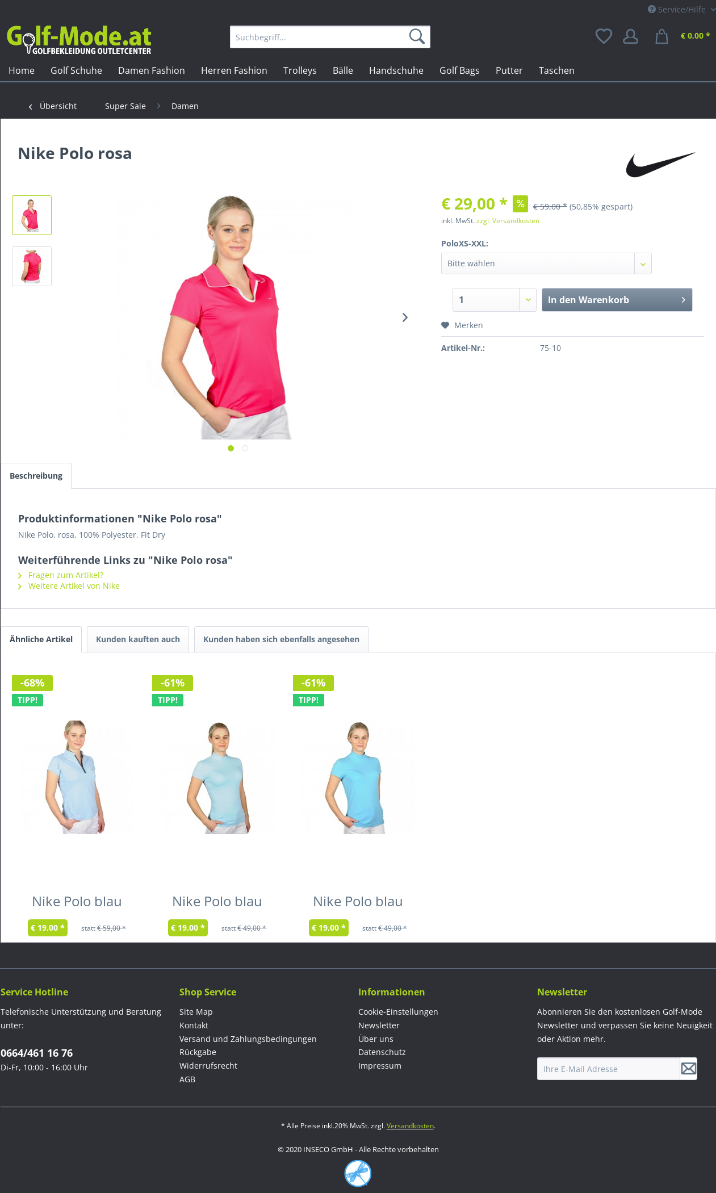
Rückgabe (197, 1052)
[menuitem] (330, 37)
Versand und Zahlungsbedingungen (248, 1038)
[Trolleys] (300, 70)
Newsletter (379, 1025)
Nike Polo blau (77, 903)
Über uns (375, 1038)
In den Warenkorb (617, 298)
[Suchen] (419, 37)
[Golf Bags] (460, 70)
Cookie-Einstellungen (398, 1011)
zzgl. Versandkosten (507, 220)
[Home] (22, 70)
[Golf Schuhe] (76, 70)
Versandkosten (410, 1126)
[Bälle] (343, 70)
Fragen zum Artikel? (60, 575)
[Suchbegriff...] (330, 37)
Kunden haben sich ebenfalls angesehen (281, 639)
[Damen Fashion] (151, 70)
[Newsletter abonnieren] (689, 1068)
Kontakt (193, 1025)
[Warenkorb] (684, 37)
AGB (187, 1079)
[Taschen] (557, 70)
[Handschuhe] (396, 70)
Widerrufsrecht (208, 1065)
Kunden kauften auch (138, 639)
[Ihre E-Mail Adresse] (608, 1068)
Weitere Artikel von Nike (69, 585)
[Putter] (509, 70)
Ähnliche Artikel (41, 639)
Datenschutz (382, 1052)
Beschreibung (36, 475)
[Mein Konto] (634, 37)
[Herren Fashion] (234, 70)
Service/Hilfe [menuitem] (678, 9)
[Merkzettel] (604, 37)
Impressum (379, 1065)
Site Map (196, 1011)
